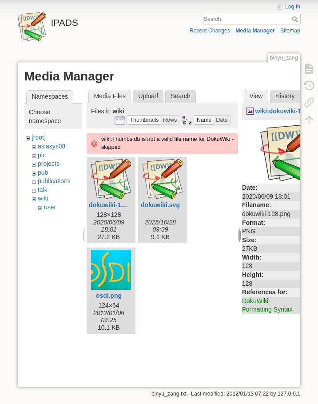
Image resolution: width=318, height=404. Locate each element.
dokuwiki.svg (160, 204)
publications (54, 180)
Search (296, 19)
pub (43, 172)
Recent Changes (210, 31)
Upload (148, 96)
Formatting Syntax (267, 309)
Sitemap (290, 31)
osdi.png (109, 295)
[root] (39, 137)
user (50, 207)
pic (42, 155)
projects (49, 163)
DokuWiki (255, 300)
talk (43, 189)
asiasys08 (51, 146)
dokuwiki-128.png (115, 204)
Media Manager (255, 31)
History (285, 96)
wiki (43, 198)
